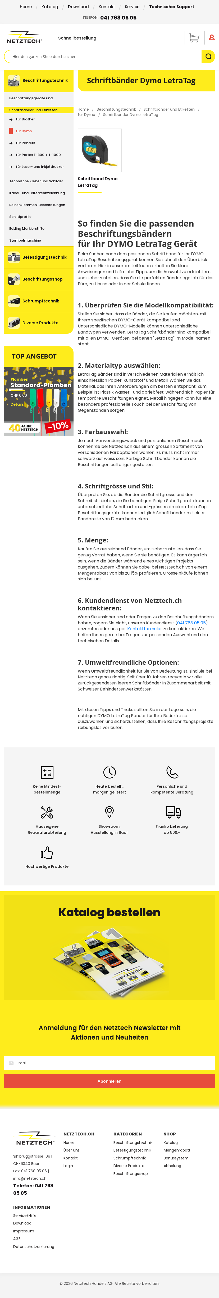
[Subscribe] (109, 1081)
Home (26, 6)
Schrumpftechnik (129, 1158)
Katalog (50, 6)
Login (68, 1165)
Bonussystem (176, 1158)
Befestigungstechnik (132, 1150)
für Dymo (87, 114)
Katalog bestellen (109, 912)
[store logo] (25, 37)
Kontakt (107, 6)
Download (78, 6)
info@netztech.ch (30, 1178)
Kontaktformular (144, 629)
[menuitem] (39, 81)
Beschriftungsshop (130, 1173)
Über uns (71, 1150)
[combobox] (109, 56)
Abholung (172, 1165)
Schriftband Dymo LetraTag (98, 182)
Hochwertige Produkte (47, 866)
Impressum (23, 1231)
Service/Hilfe (24, 1215)
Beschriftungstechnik (117, 109)
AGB (17, 1238)
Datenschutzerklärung (33, 1246)
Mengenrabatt (177, 1150)
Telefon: (109, 18)
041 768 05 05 (191, 623)
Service (132, 6)
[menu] (39, 202)
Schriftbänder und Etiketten (170, 109)
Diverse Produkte (128, 1165)
